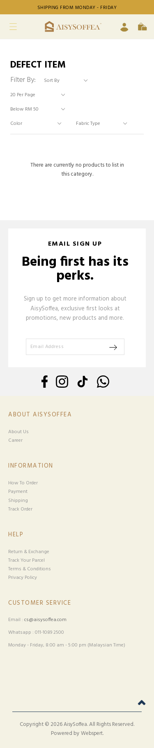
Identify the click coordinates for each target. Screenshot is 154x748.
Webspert (92, 734)
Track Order (20, 509)
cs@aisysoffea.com (45, 620)
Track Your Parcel (26, 560)
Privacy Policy (22, 578)
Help (15, 535)
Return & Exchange (28, 552)
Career (15, 440)
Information (30, 466)
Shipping (18, 501)
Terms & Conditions (29, 569)
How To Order (23, 483)
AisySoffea (75, 725)
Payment (18, 492)
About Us (18, 432)
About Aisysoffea (40, 415)
